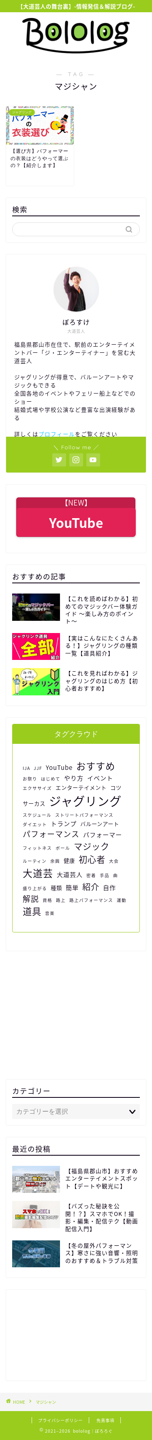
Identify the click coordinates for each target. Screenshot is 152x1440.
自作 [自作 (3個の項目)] (109, 887)
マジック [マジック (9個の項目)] (91, 846)
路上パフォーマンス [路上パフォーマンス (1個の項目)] (91, 900)
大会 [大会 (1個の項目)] (114, 861)
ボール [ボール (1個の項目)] (63, 848)
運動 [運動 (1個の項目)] (121, 900)
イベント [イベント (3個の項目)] (100, 778)
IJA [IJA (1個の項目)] (26, 768)
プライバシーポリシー (60, 1420)
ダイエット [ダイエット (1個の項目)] (35, 824)
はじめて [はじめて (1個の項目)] (50, 779)
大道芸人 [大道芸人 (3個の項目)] (70, 874)
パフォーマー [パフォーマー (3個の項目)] (102, 834)
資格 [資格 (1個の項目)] (47, 900)
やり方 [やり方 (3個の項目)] (73, 778)
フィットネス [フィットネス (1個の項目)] (37, 848)
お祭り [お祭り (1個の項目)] (30, 779)
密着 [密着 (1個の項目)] (91, 875)
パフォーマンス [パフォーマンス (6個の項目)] (51, 834)
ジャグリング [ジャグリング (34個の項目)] (85, 800)
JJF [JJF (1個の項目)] (38, 768)
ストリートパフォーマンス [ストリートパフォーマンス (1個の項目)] (84, 815)
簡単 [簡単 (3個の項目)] (72, 887)
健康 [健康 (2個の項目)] (69, 860)
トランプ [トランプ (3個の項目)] (64, 823)
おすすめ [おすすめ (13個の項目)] (95, 766)
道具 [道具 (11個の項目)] (32, 911)
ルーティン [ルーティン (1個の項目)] (35, 861)
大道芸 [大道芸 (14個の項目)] (38, 873)
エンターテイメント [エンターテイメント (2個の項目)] (81, 787)
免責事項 (105, 1420)
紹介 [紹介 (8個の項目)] (90, 886)
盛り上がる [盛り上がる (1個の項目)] (35, 888)
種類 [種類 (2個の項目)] (56, 888)
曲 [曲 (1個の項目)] (115, 875)
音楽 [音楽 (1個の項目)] (50, 913)
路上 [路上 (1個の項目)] (61, 900)
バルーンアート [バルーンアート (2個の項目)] (99, 824)
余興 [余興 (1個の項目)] (55, 861)
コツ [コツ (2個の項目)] (116, 787)
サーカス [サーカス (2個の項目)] (34, 803)
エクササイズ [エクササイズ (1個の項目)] (37, 788)
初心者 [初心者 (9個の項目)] (92, 859)
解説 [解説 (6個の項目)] (31, 898)
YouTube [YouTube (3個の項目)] (59, 767)
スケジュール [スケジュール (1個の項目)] (37, 815)
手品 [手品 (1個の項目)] (104, 875)
